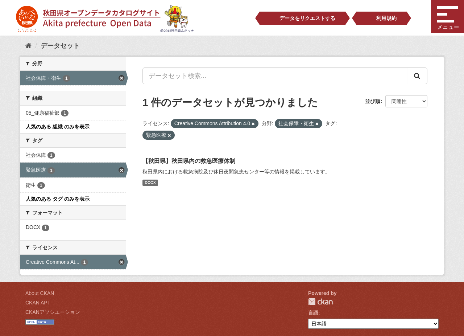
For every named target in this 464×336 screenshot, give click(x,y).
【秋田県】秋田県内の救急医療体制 (188, 161)
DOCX (150, 182)
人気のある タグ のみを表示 (58, 199)
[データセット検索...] (275, 75)
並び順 (372, 101)
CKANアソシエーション (52, 312)
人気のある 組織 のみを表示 (58, 127)
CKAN (320, 302)
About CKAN (39, 293)
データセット (60, 45)
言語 (313, 313)
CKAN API (37, 303)
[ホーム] (28, 45)
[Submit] (417, 75)
